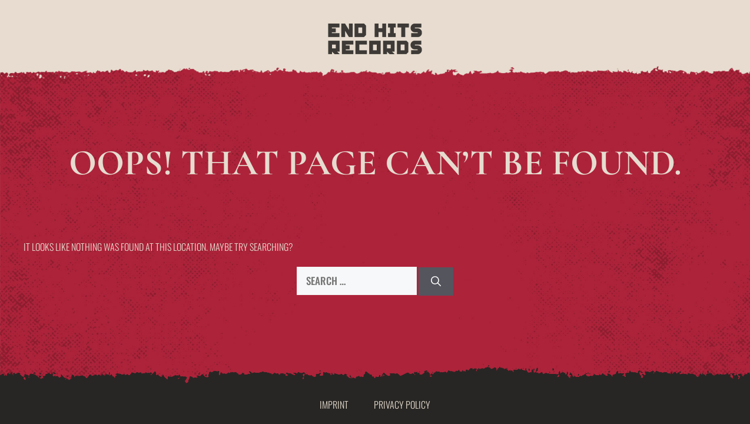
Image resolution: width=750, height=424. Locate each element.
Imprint (334, 405)
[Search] (436, 281)
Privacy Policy (402, 405)
